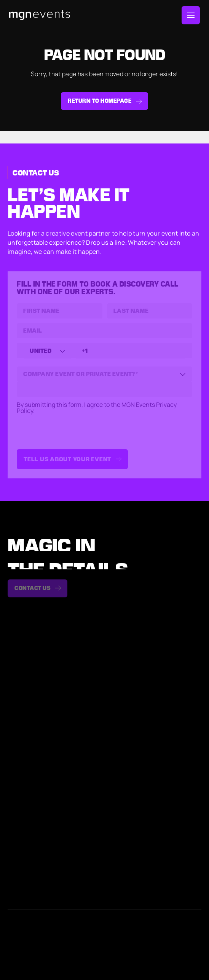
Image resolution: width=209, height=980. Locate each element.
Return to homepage (99, 101)
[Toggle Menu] (191, 15)
